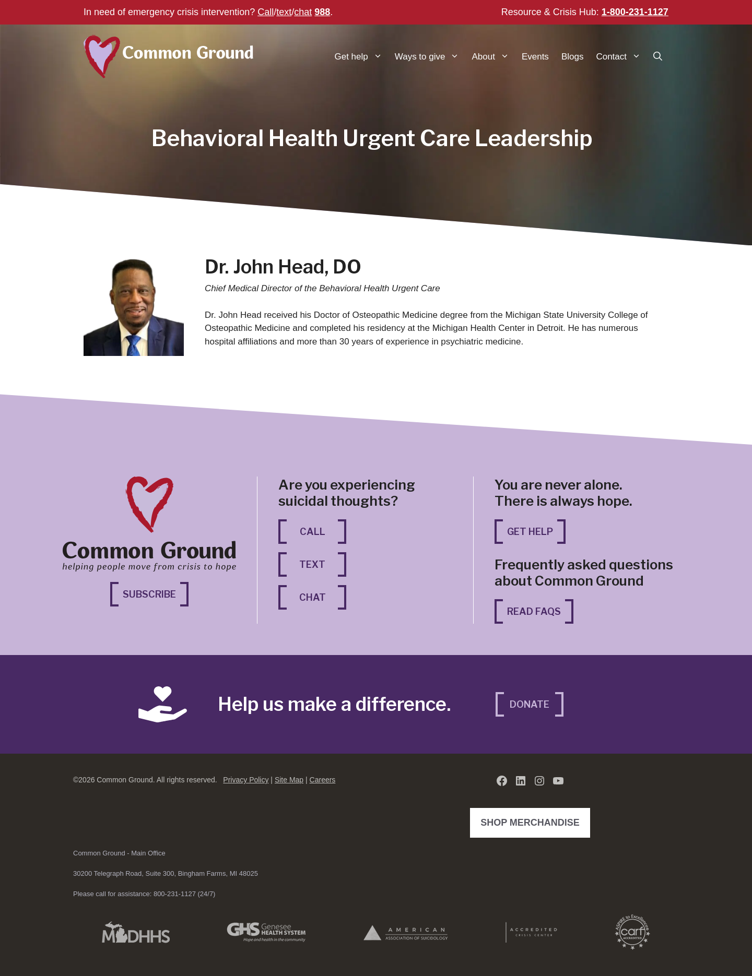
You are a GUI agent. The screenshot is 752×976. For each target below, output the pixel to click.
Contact (621, 56)
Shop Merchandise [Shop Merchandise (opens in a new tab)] (532, 821)
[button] (657, 56)
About (493, 56)
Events (535, 57)
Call (265, 12)
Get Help (530, 531)
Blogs (572, 57)
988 (322, 12)
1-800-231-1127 (635, 12)
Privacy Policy (245, 780)
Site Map (289, 780)
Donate (529, 704)
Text (312, 564)
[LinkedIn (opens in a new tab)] (520, 781)
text (283, 12)
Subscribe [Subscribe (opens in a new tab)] (156, 593)
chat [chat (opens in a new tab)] (303, 12)
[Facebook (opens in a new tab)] (502, 781)
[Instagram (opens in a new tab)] (539, 781)
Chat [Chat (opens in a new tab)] (323, 596)
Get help (362, 56)
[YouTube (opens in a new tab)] (558, 781)
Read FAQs (534, 611)
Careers (323, 780)
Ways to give (430, 56)
